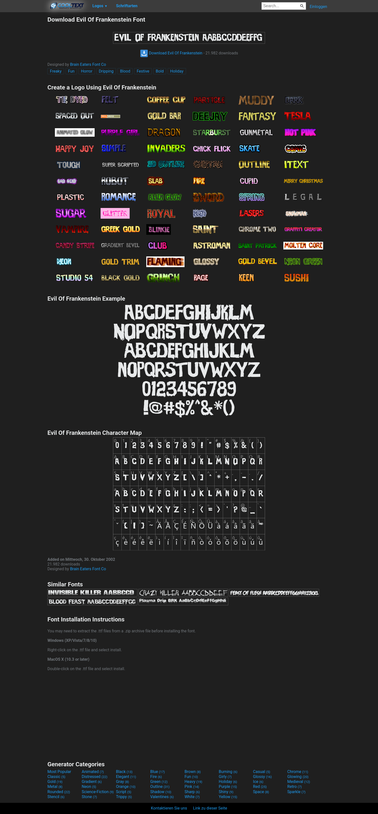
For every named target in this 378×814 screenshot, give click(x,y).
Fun (71, 71)
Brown (193, 771)
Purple (228, 786)
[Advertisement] (23, 90)
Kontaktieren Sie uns (169, 808)
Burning (228, 771)
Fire (156, 776)
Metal (55, 786)
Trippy (124, 796)
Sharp (192, 791)
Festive (143, 71)
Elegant (126, 776)
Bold (160, 71)
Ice (258, 781)
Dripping (106, 71)
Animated (93, 771)
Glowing (297, 776)
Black (124, 771)
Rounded (58, 791)
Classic (56, 776)
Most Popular (59, 771)
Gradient (92, 781)
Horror (86, 71)
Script (123, 791)
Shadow (160, 791)
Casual (261, 771)
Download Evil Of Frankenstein (171, 53)
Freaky (56, 71)
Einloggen (318, 6)
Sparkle (296, 791)
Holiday (177, 71)
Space (261, 791)
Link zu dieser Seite (210, 808)
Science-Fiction (98, 791)
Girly (225, 776)
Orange (126, 786)
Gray (122, 781)
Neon (89, 786)
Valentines (162, 796)
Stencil (55, 796)
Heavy (193, 781)
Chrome (297, 771)
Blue (157, 771)
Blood (125, 71)
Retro (294, 786)
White (192, 796)
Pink (192, 786)
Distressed (94, 776)
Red (260, 786)
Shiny (226, 791)
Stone (89, 796)
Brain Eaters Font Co (88, 64)
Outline (160, 786)
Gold (55, 781)
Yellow (228, 796)
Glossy (262, 776)
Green (159, 781)
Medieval (298, 781)
